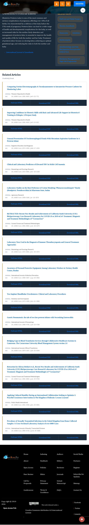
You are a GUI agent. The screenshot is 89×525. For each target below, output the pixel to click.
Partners (76, 461)
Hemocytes (64, 33)
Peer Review (28, 474)
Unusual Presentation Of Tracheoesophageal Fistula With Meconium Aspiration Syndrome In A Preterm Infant (43, 140)
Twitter (76, 508)
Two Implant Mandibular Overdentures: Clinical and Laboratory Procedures (36, 294)
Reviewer (60, 467)
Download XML (73, 103)
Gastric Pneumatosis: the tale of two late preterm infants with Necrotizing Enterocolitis (40, 317)
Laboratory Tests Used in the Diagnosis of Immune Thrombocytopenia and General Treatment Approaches (43, 243)
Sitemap (76, 483)
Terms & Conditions (44, 491)
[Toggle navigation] (68, 3)
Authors (60, 454)
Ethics (42, 474)
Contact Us (77, 490)
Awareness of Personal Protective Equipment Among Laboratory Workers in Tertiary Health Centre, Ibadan (42, 269)
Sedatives (76, 33)
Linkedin (76, 514)
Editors (59, 461)
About (26, 461)
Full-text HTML (16, 103)
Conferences (28, 490)
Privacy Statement (44, 482)
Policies (43, 467)
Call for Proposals (27, 482)
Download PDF (44, 103)
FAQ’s (59, 490)
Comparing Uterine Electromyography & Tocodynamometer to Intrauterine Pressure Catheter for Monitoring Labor (44, 88)
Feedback (44, 461)
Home (26, 454)
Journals (60, 474)
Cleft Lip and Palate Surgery (70, 19)
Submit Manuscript (61, 482)
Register (79, 4)
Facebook (76, 502)
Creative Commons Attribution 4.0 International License (43, 511)
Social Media (78, 454)
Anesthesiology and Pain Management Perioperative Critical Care (70, 49)
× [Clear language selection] (82, 10)
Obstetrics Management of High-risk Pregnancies (70, 60)
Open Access (28, 467)
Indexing (43, 454)
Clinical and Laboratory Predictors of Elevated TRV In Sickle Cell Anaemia (36, 164)
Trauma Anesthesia (67, 26)
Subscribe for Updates (78, 475)
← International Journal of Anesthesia (18, 52)
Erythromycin (65, 40)
